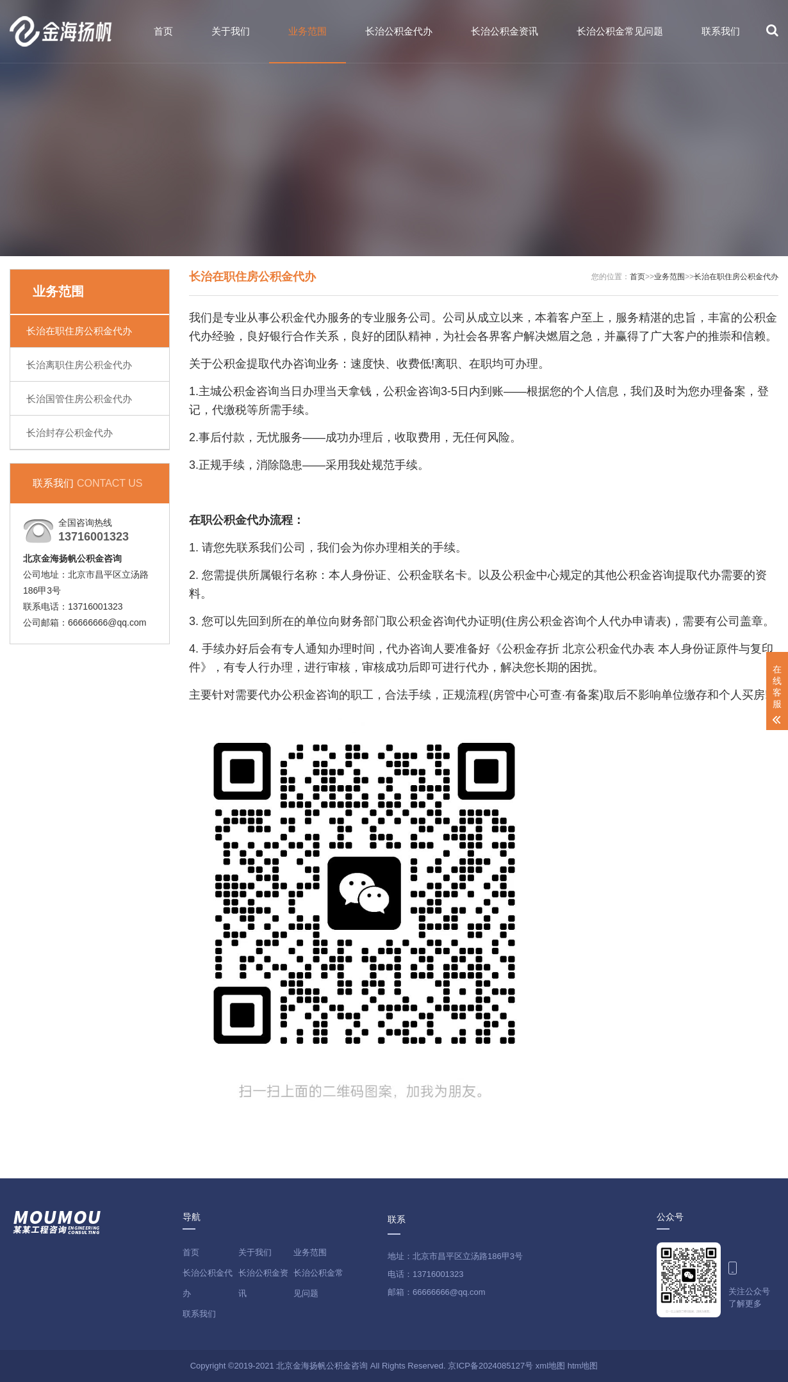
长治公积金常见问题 (620, 31)
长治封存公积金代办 (69, 432)
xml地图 (550, 1365)
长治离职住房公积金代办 (79, 364)
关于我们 (230, 31)
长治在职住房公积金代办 (79, 330)
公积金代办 (241, 520)
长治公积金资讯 (504, 31)
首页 (163, 31)
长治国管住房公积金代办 (79, 398)
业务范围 (307, 31)
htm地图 (583, 1365)
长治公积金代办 (398, 31)
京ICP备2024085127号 (490, 1365)
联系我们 (721, 31)
